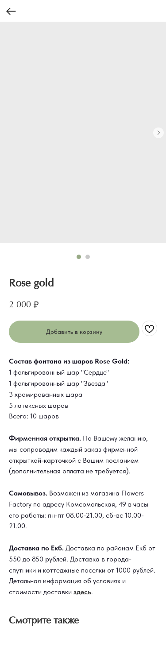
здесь (82, 592)
